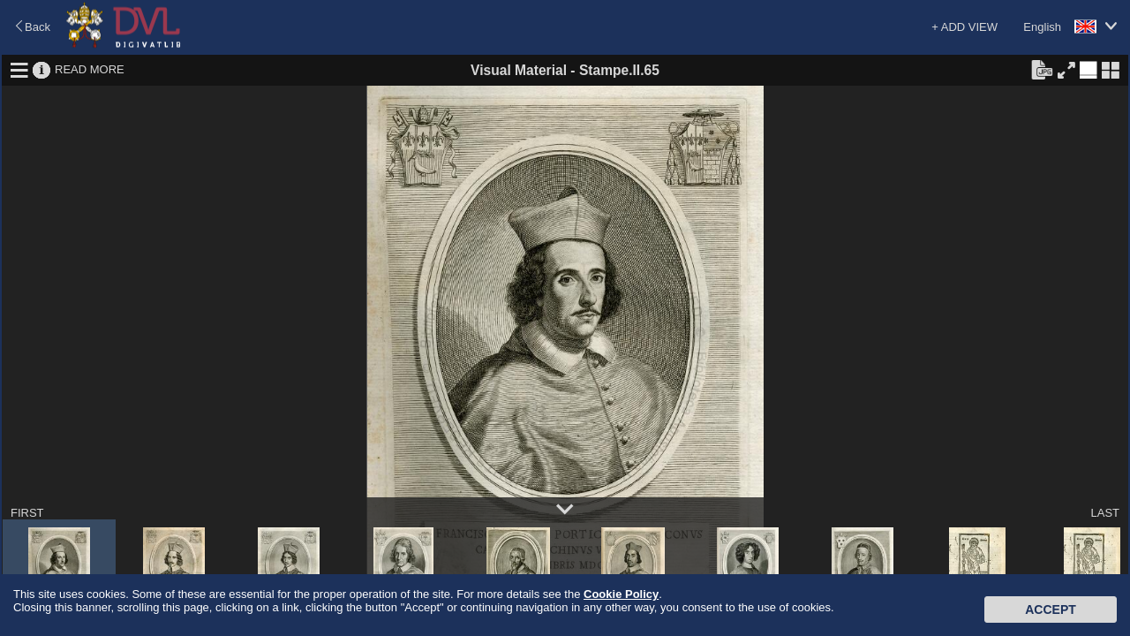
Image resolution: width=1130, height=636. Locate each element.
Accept (1050, 609)
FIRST (27, 512)
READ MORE (89, 69)
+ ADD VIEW (964, 27)
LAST (1104, 512)
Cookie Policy (621, 594)
